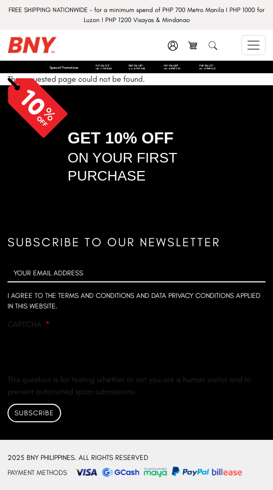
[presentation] (84, 354)
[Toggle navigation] (253, 45)
